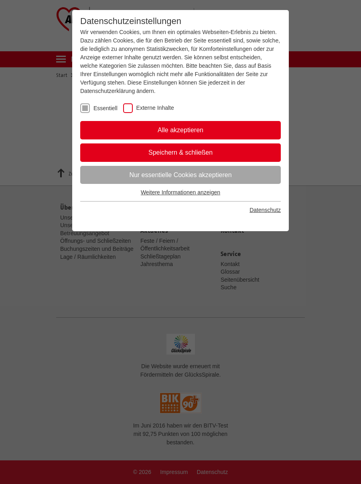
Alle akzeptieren (180, 130)
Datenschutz (265, 210)
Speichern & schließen (180, 152)
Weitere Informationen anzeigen (180, 192)
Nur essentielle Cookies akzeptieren (180, 174)
